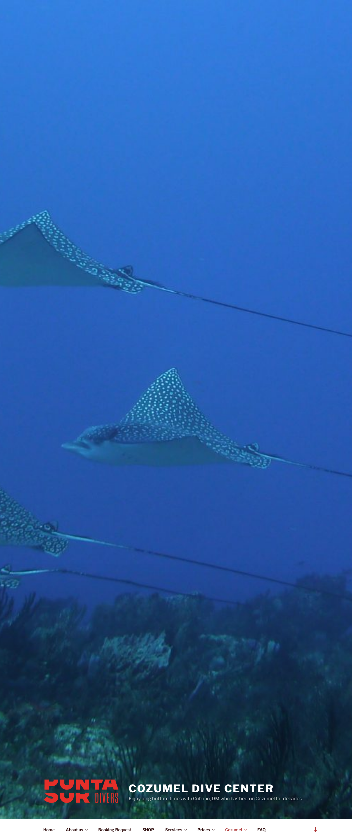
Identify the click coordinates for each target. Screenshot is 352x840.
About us (77, 829)
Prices (206, 829)
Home (49, 829)
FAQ (261, 829)
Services (176, 829)
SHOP (148, 829)
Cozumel (236, 829)
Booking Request (114, 829)
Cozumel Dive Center (201, 788)
